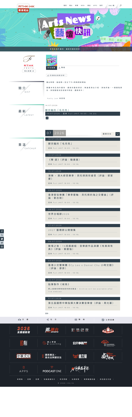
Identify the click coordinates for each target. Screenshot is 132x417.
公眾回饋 (110, 320)
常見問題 (64, 379)
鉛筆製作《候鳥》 (59, 284)
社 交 (53, 319)
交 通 (25, 319)
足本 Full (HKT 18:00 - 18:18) (63, 164)
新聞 (76, 6)
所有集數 (51, 68)
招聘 (29, 379)
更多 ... (47, 314)
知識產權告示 (50, 379)
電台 (70, 6)
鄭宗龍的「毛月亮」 (57, 110)
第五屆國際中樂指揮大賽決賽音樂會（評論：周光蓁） (81, 303)
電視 (64, 6)
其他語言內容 (106, 379)
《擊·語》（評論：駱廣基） (64, 160)
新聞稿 (20, 379)
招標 (38, 379)
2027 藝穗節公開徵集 (62, 230)
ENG (110, 5)
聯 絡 (82, 319)
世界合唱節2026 (59, 214)
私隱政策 (76, 379)
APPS (94, 6)
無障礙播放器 (90, 379)
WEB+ (82, 6)
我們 (100, 6)
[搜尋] (120, 5)
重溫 (88, 6)
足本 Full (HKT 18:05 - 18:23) (63, 148)
